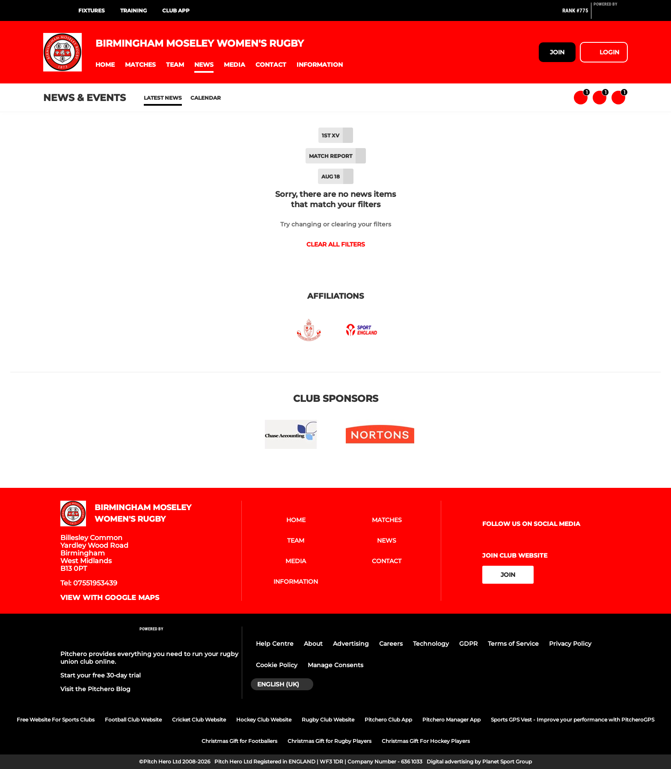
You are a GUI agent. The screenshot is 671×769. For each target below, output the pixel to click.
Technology (431, 643)
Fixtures (91, 10)
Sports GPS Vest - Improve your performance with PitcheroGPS (572, 719)
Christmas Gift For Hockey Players (426, 741)
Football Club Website (133, 719)
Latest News (163, 98)
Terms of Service (513, 643)
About (313, 643)
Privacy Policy (570, 643)
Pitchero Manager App (451, 719)
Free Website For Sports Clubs (56, 719)
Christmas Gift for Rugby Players (329, 741)
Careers (391, 643)
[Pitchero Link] (611, 14)
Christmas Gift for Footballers (239, 741)
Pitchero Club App (388, 719)
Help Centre (275, 643)
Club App (176, 10)
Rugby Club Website (328, 719)
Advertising (351, 643)
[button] (105, 64)
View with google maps (109, 598)
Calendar (205, 98)
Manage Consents (335, 665)
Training (133, 10)
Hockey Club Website (263, 719)
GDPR (468, 643)
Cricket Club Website (199, 719)
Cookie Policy (276, 665)
